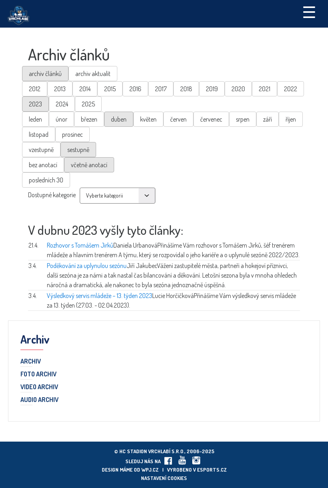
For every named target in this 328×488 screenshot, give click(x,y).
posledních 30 (46, 180)
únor (61, 119)
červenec (211, 119)
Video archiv (39, 387)
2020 (238, 89)
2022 (290, 89)
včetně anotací (89, 165)
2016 (135, 89)
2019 (212, 89)
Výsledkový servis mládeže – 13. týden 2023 (99, 296)
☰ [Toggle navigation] (309, 12)
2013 (60, 89)
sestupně (78, 150)
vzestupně (41, 150)
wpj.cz (150, 469)
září (267, 119)
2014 (85, 89)
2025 (88, 104)
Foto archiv (38, 374)
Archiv (30, 361)
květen (148, 119)
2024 (62, 104)
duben (119, 119)
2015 (110, 89)
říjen (291, 119)
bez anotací (43, 165)
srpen (243, 119)
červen (178, 119)
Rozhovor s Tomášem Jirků (80, 245)
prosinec (72, 134)
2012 (34, 89)
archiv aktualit (93, 74)
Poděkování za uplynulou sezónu (87, 266)
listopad (38, 134)
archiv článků (45, 74)
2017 (161, 89)
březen (89, 119)
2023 (35, 104)
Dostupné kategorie (52, 195)
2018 (186, 89)
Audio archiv (39, 400)
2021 (264, 89)
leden (35, 119)
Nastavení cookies (164, 478)
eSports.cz (212, 469)
